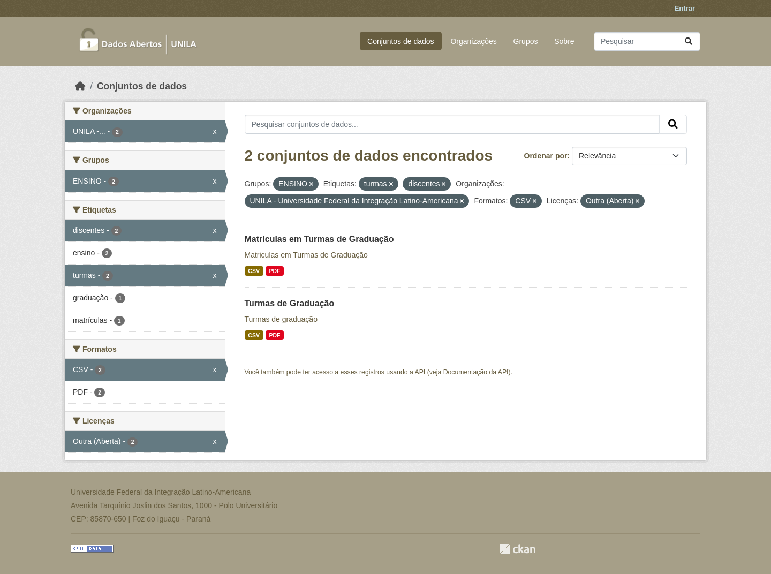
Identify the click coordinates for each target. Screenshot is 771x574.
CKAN (517, 549)
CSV (254, 271)
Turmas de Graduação (290, 303)
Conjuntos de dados (400, 41)
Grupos (525, 41)
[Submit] (688, 41)
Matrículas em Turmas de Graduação (319, 239)
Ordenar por (546, 156)
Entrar (685, 8)
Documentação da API (476, 372)
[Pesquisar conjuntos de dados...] (647, 41)
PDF (274, 271)
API (420, 372)
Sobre (564, 41)
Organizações (473, 41)
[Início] (80, 86)
